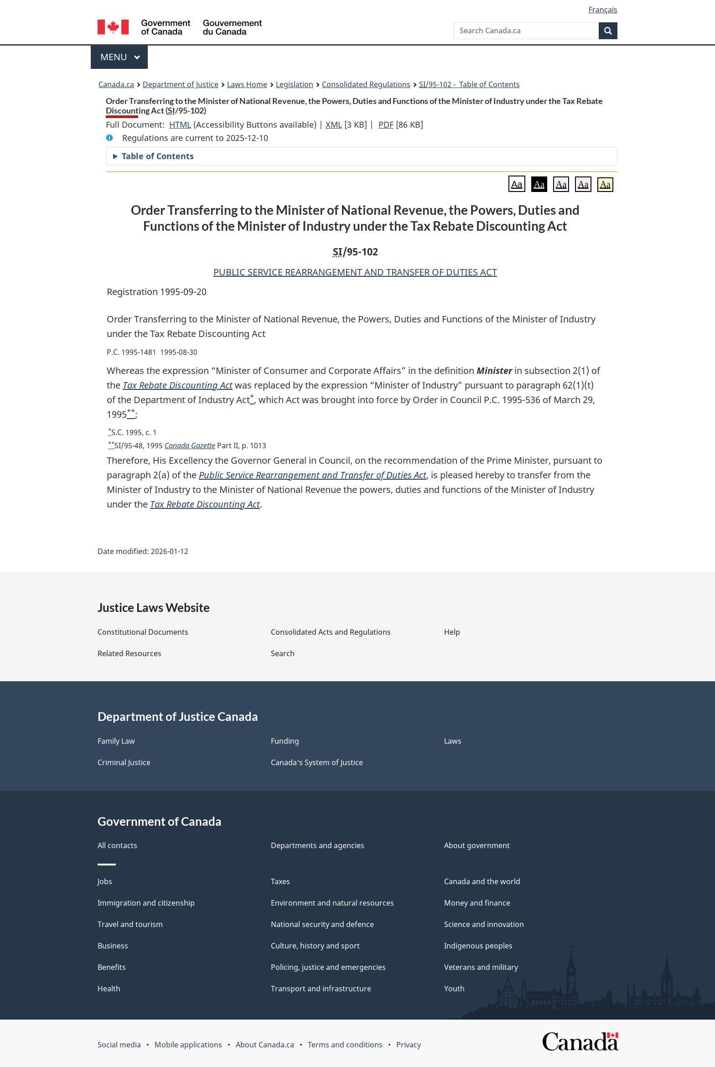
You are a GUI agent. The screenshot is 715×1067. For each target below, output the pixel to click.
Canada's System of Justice (317, 762)
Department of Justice (180, 84)
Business (113, 946)
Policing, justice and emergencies (328, 967)
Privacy (408, 1045)
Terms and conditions (345, 1045)
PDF (386, 124)
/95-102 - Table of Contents (469, 84)
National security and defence (322, 924)
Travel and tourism (130, 924)
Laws (452, 741)
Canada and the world (482, 881)
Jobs (105, 881)
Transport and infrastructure (321, 989)
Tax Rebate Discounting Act (178, 385)
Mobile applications (188, 1045)
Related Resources (129, 653)
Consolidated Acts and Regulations (331, 632)
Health (109, 989)
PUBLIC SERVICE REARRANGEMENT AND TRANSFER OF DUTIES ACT (355, 272)
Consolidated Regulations (366, 84)
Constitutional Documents (143, 632)
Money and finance (477, 903)
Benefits (112, 967)
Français (603, 10)
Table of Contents (158, 155)
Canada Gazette (190, 445)
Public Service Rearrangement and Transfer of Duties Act (312, 475)
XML (334, 124)
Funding (285, 741)
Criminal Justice (124, 762)
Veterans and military (481, 967)
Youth (454, 989)
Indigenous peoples (478, 946)
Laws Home (247, 84)
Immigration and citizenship (146, 903)
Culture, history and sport (315, 946)
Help (452, 632)
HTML (180, 124)
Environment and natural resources (332, 903)
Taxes (280, 881)
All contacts (117, 845)
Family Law (116, 741)
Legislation (294, 84)
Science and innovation (484, 924)
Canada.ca (116, 84)
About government (477, 845)
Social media (119, 1045)
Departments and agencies (317, 845)
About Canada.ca (265, 1045)
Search (283, 653)
